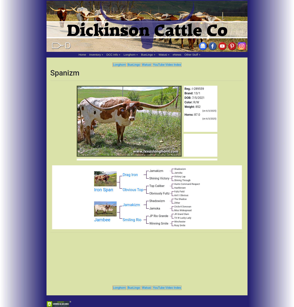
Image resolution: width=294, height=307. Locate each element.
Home (82, 54)
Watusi (163, 54)
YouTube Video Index (167, 65)
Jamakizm (131, 205)
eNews (177, 54)
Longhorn (129, 54)
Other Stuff (191, 54)
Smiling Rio (132, 220)
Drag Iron (130, 174)
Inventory (95, 54)
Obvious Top (133, 190)
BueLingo (147, 54)
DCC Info (112, 54)
